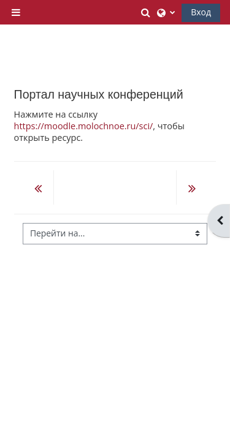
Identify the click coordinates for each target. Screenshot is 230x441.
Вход (201, 12)
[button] (146, 12)
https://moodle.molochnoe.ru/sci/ (83, 126)
